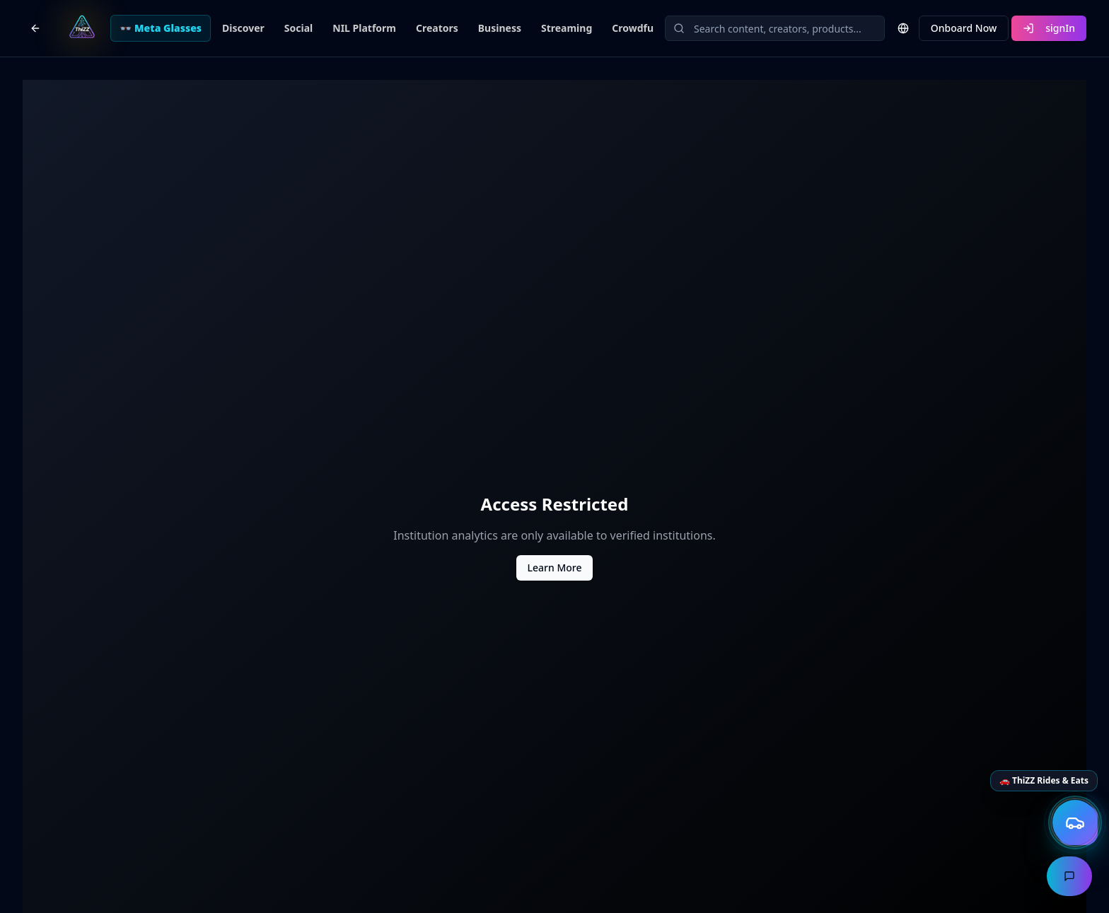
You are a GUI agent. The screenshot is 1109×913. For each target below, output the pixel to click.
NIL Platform (364, 28)
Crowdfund (639, 28)
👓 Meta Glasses (161, 28)
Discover (243, 28)
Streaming (566, 28)
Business (499, 28)
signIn (1049, 28)
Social (298, 28)
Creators (437, 28)
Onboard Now (964, 28)
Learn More (555, 567)
